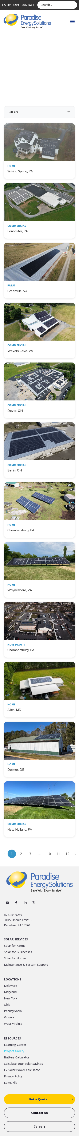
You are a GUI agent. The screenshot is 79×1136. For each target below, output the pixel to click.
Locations (12, 979)
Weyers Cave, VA (20, 351)
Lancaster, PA (17, 231)
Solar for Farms (14, 946)
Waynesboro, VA (19, 590)
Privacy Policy (13, 1076)
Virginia (9, 1017)
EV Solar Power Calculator (22, 1070)
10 (49, 853)
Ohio (7, 1005)
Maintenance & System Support (26, 965)
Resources (12, 1038)
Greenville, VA (17, 291)
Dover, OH (15, 411)
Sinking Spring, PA (20, 171)
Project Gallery (14, 1051)
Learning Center (15, 1045)
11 (58, 853)
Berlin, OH (14, 470)
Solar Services (16, 939)
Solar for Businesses (18, 952)
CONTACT (27, 5)
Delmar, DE (15, 770)
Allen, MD (14, 710)
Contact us (39, 1113)
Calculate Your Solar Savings (23, 1064)
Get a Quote (38, 1099)
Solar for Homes (15, 958)
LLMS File (10, 1083)
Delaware (10, 986)
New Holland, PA (19, 829)
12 (67, 853)
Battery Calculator (16, 1057)
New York (10, 998)
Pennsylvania (13, 1011)
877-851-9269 (10, 5)
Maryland (10, 992)
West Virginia (13, 1024)
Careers (40, 1126)
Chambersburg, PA (20, 530)
